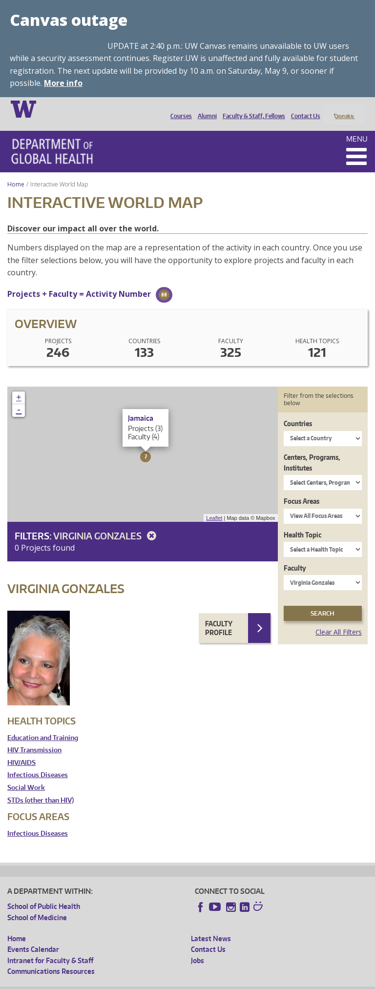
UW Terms (176, 981)
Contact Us (303, 108)
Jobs (197, 947)
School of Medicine (37, 904)
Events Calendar (33, 936)
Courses (178, 108)
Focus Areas (301, 488)
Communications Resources (51, 958)
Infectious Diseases (37, 762)
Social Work (26, 774)
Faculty (295, 555)
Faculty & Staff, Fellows (251, 108)
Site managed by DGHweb (234, 981)
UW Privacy (136, 981)
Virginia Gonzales (106, 523)
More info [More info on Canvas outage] (63, 83)
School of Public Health (43, 893)
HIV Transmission (34, 737)
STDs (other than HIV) (40, 787)
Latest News (211, 925)
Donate (343, 108)
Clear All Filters (338, 619)
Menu (357, 126)
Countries (298, 411)
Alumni (204, 108)
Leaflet (214, 505)
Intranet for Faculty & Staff (50, 947)
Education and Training (42, 724)
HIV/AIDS (21, 749)
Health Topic (302, 521)
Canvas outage (68, 19)
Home (15, 171)
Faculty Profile (218, 615)
